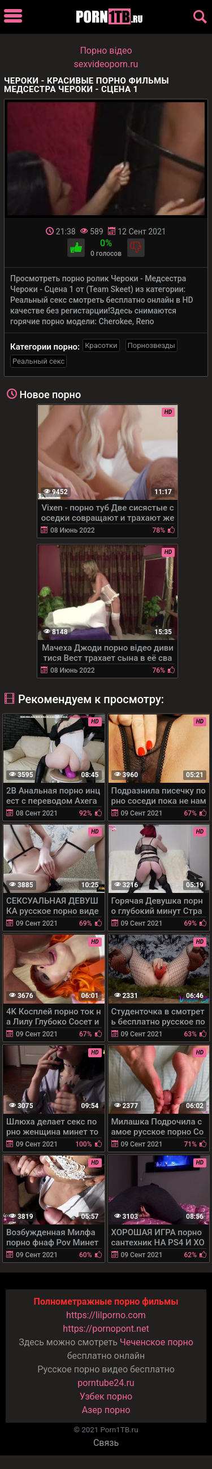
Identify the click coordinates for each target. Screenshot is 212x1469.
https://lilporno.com (106, 1315)
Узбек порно (106, 1396)
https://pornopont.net (106, 1328)
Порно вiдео (106, 50)
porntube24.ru (105, 1383)
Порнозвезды (151, 345)
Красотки (101, 345)
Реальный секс (38, 361)
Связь (106, 1442)
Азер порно (106, 1410)
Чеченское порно (156, 1342)
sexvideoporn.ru (106, 64)
